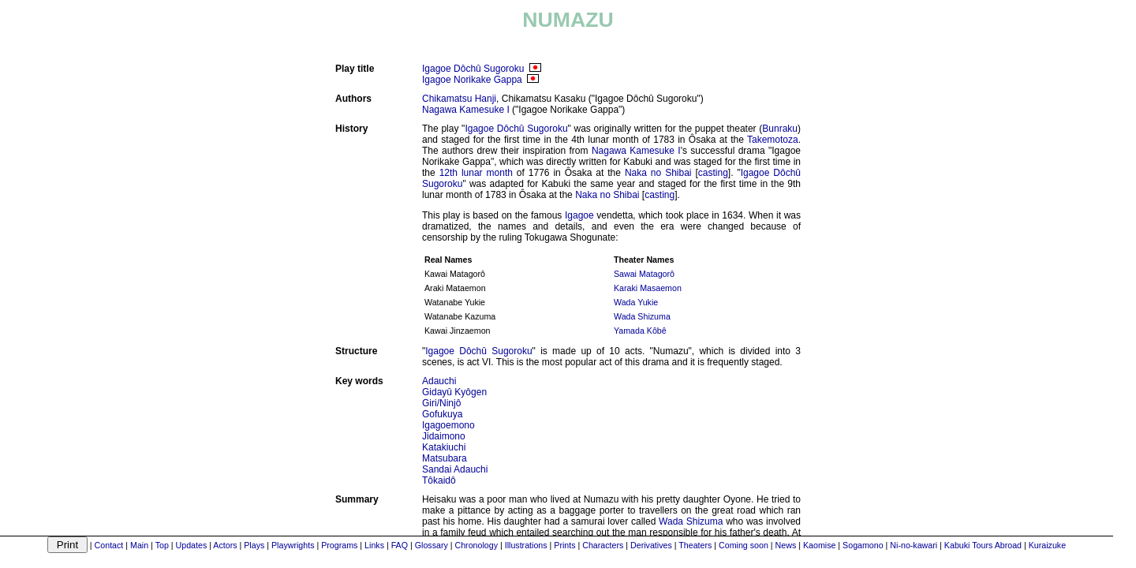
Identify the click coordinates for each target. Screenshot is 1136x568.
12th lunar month (476, 172)
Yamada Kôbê (640, 330)
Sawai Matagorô (644, 273)
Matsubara (444, 458)
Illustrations (526, 545)
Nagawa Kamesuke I (466, 109)
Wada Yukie (636, 302)
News (786, 545)
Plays (254, 545)
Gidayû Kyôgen (454, 392)
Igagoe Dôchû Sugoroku (473, 68)
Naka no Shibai (658, 172)
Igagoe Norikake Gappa (472, 79)
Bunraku (780, 128)
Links (374, 545)
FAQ (399, 545)
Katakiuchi (443, 447)
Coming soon (743, 545)
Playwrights (292, 545)
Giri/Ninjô (441, 403)
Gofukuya (442, 414)
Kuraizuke (1047, 545)
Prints (564, 545)
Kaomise (819, 545)
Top (162, 545)
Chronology (476, 545)
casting (713, 172)
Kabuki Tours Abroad (983, 545)
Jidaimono (443, 436)
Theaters (695, 545)
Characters (602, 545)
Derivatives (651, 545)
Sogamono (863, 545)
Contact (109, 545)
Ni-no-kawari (913, 545)
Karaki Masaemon (648, 288)
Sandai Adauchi (455, 469)
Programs (339, 545)
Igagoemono (448, 425)
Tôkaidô (439, 480)
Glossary (431, 545)
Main (139, 545)
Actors (225, 545)
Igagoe (579, 215)
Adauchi (439, 381)
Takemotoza (772, 139)
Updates (191, 545)
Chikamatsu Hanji (459, 98)
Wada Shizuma (642, 316)
